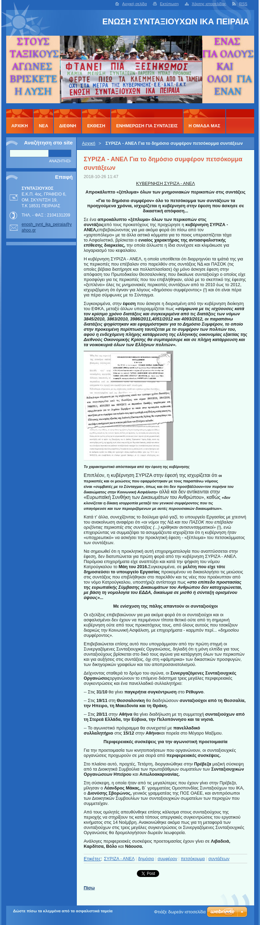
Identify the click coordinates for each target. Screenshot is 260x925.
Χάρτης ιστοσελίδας (209, 4)
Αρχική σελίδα (134, 4)
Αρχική (88, 143)
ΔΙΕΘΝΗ (67, 125)
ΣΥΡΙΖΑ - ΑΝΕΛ (119, 858)
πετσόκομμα (193, 858)
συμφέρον (167, 858)
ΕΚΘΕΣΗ (96, 125)
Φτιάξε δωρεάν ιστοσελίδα (179, 911)
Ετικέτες (92, 859)
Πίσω (89, 887)
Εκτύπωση (169, 4)
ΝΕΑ (43, 125)
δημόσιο (146, 858)
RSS (243, 4)
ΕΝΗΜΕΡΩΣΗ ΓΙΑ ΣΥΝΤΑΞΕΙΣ (147, 125)
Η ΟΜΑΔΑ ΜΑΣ (204, 125)
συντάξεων (218, 858)
